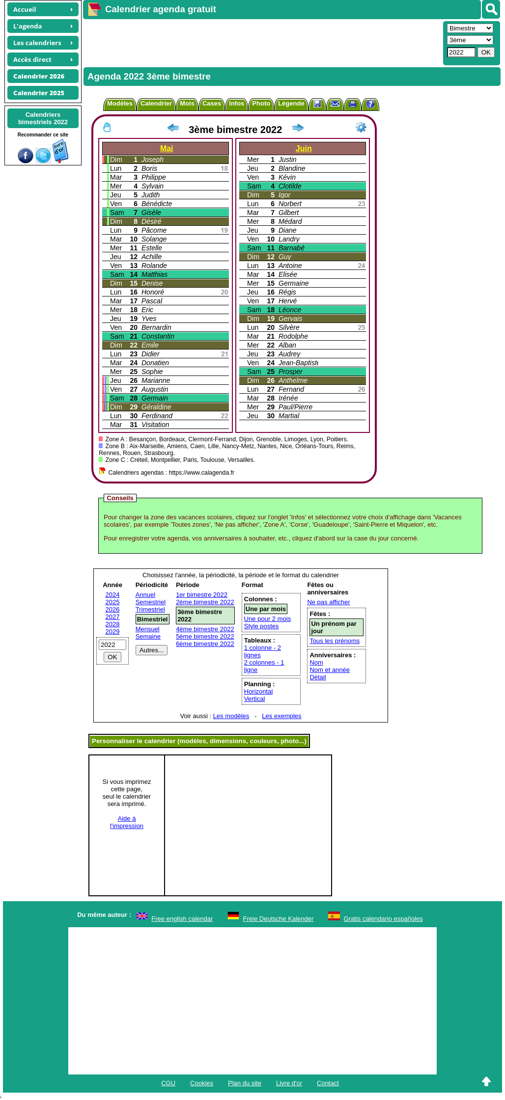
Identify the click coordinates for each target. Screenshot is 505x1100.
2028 (113, 624)
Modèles (120, 103)
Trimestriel (150, 609)
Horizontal (258, 691)
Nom (316, 662)
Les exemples (281, 716)
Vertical (254, 698)
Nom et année (329, 669)
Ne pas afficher (328, 602)
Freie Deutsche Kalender (278, 918)
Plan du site (244, 1083)
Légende (291, 103)
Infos (236, 103)
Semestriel (151, 602)
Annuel (145, 594)
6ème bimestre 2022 (205, 643)
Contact (328, 1083)
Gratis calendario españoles (383, 918)
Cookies (201, 1083)
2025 (113, 602)
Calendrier (156, 103)
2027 (113, 616)
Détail (317, 677)
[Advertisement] (262, 42)
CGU (168, 1083)
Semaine (148, 636)
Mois (187, 103)
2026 (113, 609)
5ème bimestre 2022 (205, 636)
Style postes (261, 626)
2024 (113, 594)
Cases (211, 103)
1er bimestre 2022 (201, 594)
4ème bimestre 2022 (205, 629)
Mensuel (148, 629)
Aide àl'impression (126, 822)
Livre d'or (289, 1083)
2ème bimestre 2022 (205, 602)
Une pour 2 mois (267, 618)
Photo (261, 103)
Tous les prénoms (334, 640)
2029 (113, 631)
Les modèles (231, 716)
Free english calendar (182, 918)
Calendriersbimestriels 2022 (43, 118)
